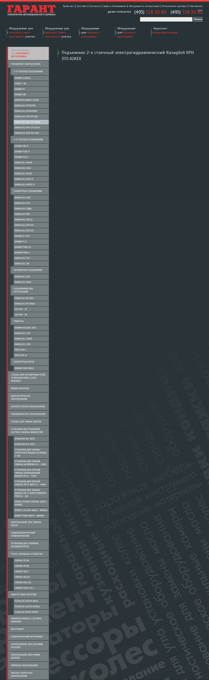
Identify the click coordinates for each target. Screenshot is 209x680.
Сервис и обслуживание (114, 6)
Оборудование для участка (22, 32)
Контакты (95, 6)
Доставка (82, 6)
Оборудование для (90, 32)
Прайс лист (68, 6)
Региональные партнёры (174, 6)
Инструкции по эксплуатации (144, 6)
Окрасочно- (165, 30)
